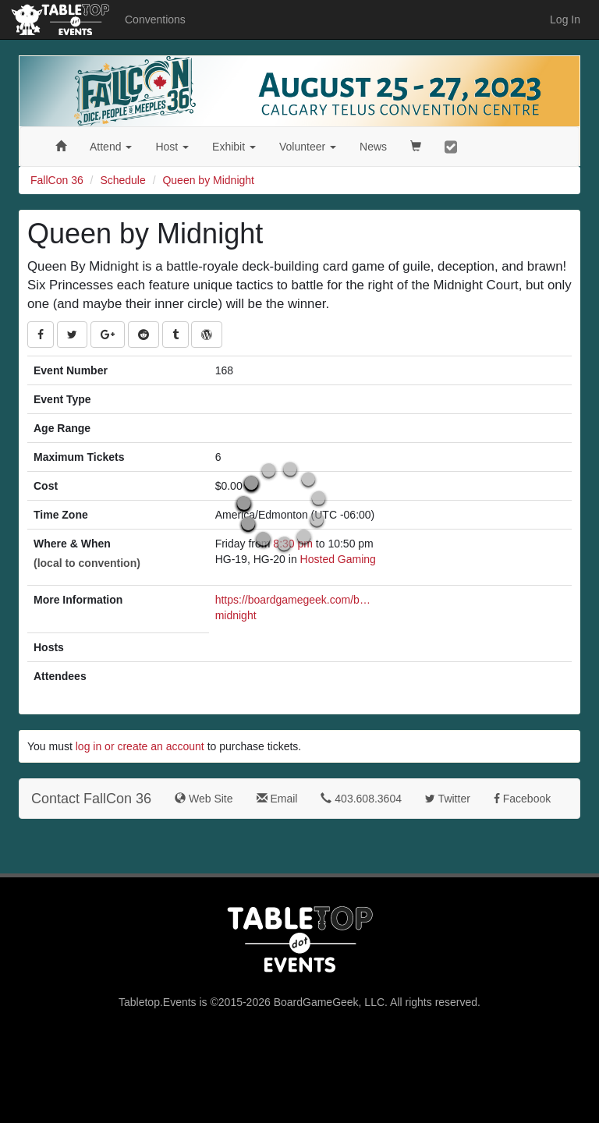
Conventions (155, 19)
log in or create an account (140, 746)
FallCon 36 (56, 180)
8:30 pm (294, 543)
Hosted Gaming (338, 559)
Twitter (447, 798)
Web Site (203, 798)
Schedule (122, 180)
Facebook (522, 798)
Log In (565, 19)
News (373, 146)
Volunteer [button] (307, 146)
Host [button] (172, 146)
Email (277, 798)
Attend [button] (111, 146)
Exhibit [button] (234, 146)
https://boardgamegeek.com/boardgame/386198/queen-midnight (293, 607)
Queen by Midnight (208, 180)
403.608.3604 (361, 798)
